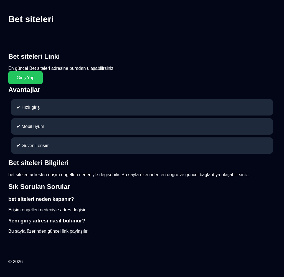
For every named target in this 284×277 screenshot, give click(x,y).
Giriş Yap (25, 77)
